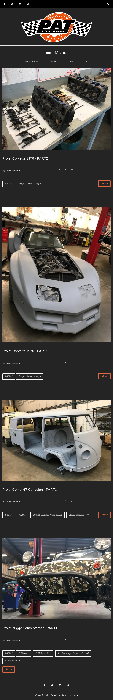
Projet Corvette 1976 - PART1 (25, 351)
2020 (53, 61)
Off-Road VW (43, 653)
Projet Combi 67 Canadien (47, 515)
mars (70, 61)
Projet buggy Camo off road (73, 653)
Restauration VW (79, 515)
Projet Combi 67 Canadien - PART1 (29, 490)
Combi (8, 515)
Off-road (23, 653)
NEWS (8, 183)
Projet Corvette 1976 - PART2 (25, 158)
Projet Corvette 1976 (29, 183)
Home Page (31, 61)
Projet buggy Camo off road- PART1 (29, 628)
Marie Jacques (70, 695)
